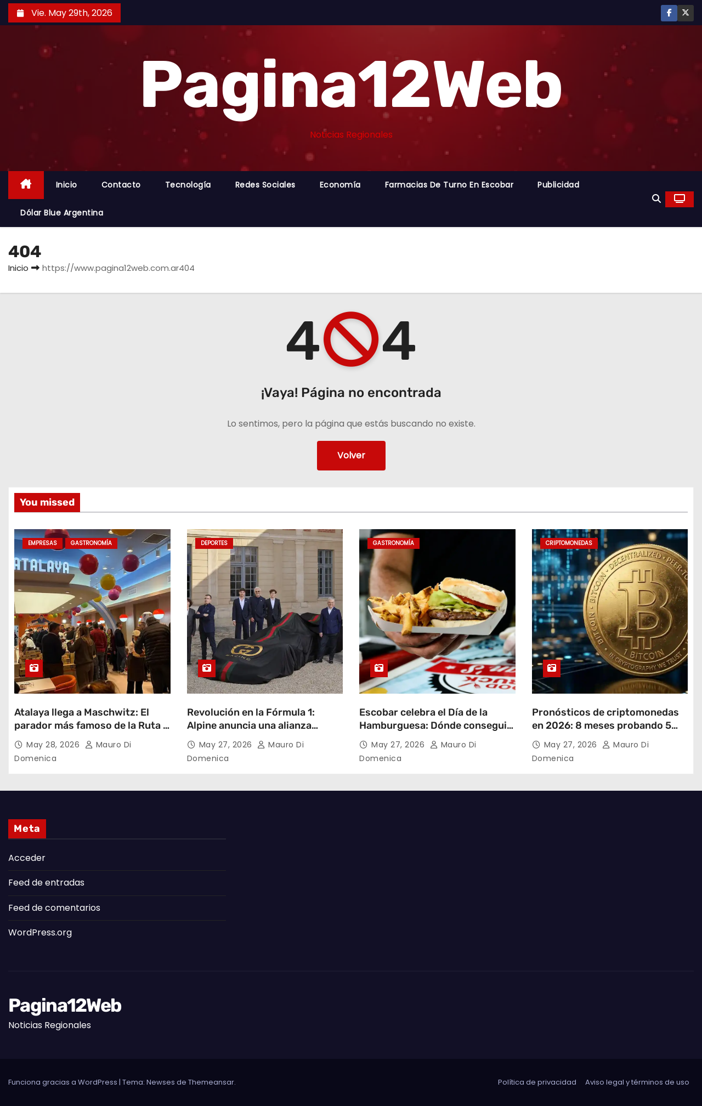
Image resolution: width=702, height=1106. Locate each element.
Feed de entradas (46, 882)
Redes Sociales (265, 184)
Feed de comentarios (54, 907)
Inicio (66, 184)
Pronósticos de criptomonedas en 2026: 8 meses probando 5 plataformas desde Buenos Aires (609, 725)
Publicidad (558, 184)
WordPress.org (40, 932)
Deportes (214, 543)
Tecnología (188, 184)
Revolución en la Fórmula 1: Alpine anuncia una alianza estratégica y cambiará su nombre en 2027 (251, 732)
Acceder (27, 858)
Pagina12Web (351, 84)
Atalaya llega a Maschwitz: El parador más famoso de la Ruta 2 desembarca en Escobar (91, 725)
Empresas (42, 543)
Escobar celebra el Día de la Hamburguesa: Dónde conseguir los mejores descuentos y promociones (435, 732)
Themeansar (211, 1082)
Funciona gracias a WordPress (63, 1082)
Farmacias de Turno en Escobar (449, 184)
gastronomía (91, 543)
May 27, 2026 (227, 744)
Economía (340, 184)
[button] (656, 198)
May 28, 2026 (54, 744)
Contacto (121, 184)
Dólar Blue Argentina (61, 212)
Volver (351, 455)
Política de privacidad (537, 1082)
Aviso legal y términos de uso (637, 1082)
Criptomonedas (569, 543)
